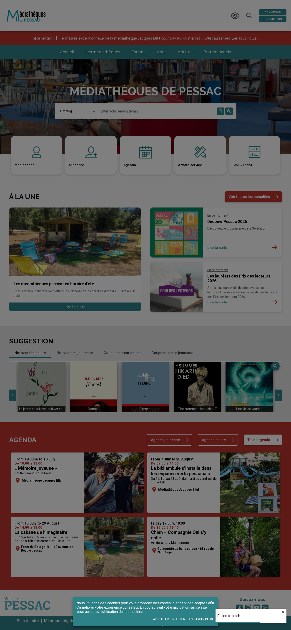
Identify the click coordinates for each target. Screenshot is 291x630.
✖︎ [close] (283, 612)
